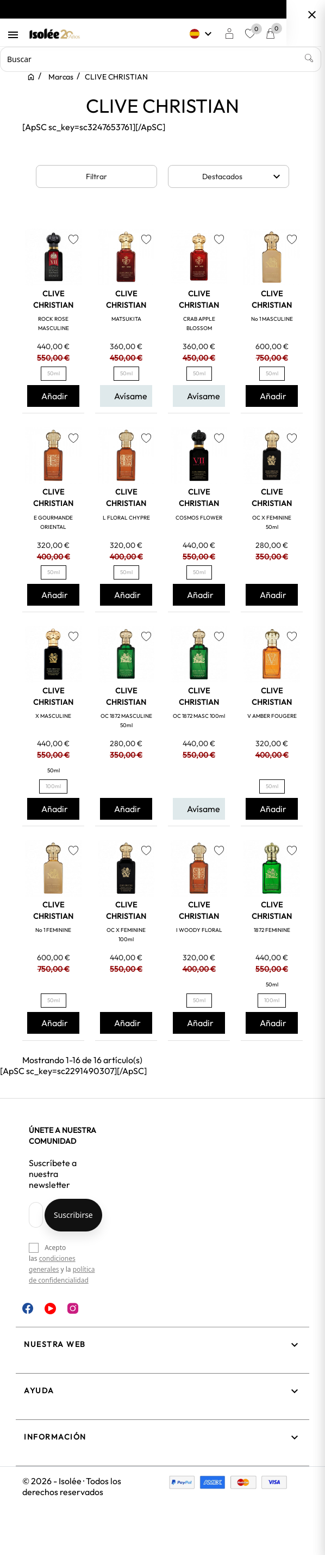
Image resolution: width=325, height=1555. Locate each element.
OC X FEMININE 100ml (126, 934)
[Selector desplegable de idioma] (225, 33)
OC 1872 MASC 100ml (199, 715)
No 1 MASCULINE (272, 318)
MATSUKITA (126, 318)
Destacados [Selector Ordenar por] (243, 176)
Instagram (72, 1308)
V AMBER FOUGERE (272, 715)
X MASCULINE (53, 715)
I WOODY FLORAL (199, 930)
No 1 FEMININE (53, 930)
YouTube (50, 1308)
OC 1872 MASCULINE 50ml (126, 720)
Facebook (27, 1308)
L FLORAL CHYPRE (126, 517)
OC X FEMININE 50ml (271, 522)
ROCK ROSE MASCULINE (53, 323)
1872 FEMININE (272, 930)
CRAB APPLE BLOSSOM (199, 323)
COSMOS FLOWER (199, 517)
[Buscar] (162, 59)
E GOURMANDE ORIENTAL (53, 522)
